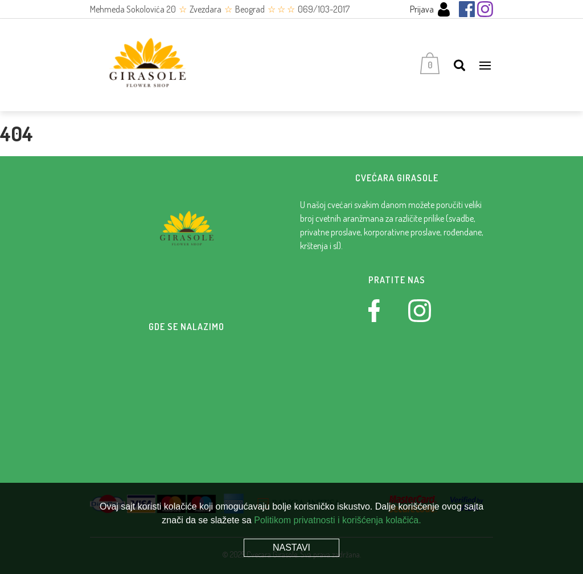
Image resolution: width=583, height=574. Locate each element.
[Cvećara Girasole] (147, 65)
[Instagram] (485, 9)
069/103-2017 (324, 9)
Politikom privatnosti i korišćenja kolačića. (337, 520)
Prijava (430, 9)
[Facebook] (467, 9)
